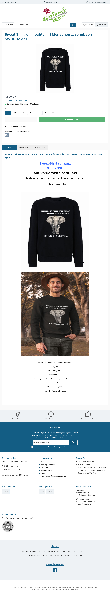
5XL (23, 113)
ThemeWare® (73, 589)
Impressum (45, 473)
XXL (53, 113)
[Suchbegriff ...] (44, 25)
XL (46, 113)
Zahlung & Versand (48, 465)
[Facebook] (55, 570)
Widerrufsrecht (46, 470)
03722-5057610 (10, 466)
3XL (8, 113)
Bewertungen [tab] (40, 147)
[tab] (9, 147)
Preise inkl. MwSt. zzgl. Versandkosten (16, 100)
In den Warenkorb (72, 119)
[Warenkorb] (101, 24)
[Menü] (8, 24)
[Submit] (73, 442)
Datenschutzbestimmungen (52, 447)
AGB (42, 462)
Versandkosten (50, 587)
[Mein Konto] (88, 24)
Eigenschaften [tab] (25, 147)
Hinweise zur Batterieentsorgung (53, 476)
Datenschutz (46, 467)
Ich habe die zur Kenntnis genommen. (56, 447)
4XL (15, 113)
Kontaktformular (21, 475)
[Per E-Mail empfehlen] (6, 135)
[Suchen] (73, 25)
